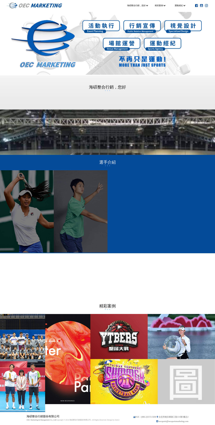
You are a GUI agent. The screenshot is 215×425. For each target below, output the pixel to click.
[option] (107, 43)
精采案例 (160, 5)
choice (117, 420)
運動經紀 (180, 5)
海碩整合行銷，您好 (137, 5)
